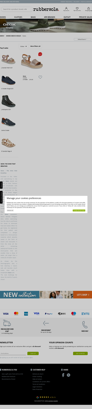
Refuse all (10, 210)
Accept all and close (79, 210)
